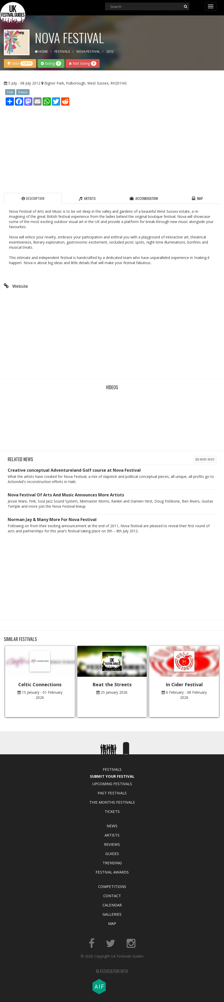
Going (51, 63)
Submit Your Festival (112, 776)
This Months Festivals (112, 802)
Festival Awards (112, 872)
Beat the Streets (112, 684)
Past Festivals (112, 792)
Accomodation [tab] (144, 198)
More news (205, 459)
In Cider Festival (184, 684)
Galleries (112, 914)
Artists (112, 835)
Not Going (82, 63)
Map (112, 923)
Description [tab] (33, 198)
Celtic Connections (39, 684)
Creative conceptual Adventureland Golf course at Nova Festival (74, 470)
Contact (112, 895)
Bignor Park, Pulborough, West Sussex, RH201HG (85, 83)
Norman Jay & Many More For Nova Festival (52, 519)
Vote (20, 63)
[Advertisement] (112, 148)
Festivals (112, 769)
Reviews (112, 844)
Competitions (112, 886)
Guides (112, 853)
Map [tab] (197, 198)
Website (16, 286)
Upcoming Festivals (112, 783)
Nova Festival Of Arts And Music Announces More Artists (66, 495)
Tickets (112, 811)
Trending (112, 862)
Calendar (112, 904)
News (112, 825)
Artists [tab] (87, 198)
